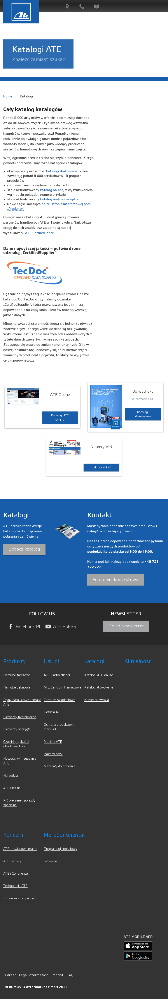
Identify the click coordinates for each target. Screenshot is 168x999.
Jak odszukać (101, 467)
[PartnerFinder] (67, 6)
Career (10, 975)
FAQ (70, 975)
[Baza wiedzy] (96, 6)
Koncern (13, 835)
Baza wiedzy (53, 754)
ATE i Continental (15, 873)
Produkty (14, 661)
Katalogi (94, 661)
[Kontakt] (81, 6)
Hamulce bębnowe (16, 687)
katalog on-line (51, 190)
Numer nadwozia (96, 700)
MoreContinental (64, 835)
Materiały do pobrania (59, 766)
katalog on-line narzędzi (59, 199)
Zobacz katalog (24, 549)
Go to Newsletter (126, 626)
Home (7, 96)
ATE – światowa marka (20, 849)
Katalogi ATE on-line (99, 675)
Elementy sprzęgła (16, 729)
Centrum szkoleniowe (59, 700)
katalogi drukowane (61, 171)
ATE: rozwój (12, 861)
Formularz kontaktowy (115, 579)
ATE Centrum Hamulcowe (62, 687)
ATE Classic (11, 788)
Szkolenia (51, 861)
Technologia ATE (15, 886)
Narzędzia (10, 776)
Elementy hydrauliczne (19, 717)
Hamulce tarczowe (17, 675)
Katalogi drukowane (143, 414)
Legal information (33, 975)
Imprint (57, 975)
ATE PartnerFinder (39, 233)
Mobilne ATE (53, 742)
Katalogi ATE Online (60, 418)
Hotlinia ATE (53, 712)
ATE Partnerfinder (57, 675)
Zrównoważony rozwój (20, 898)
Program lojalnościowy (60, 849)
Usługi (51, 661)
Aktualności (138, 661)
